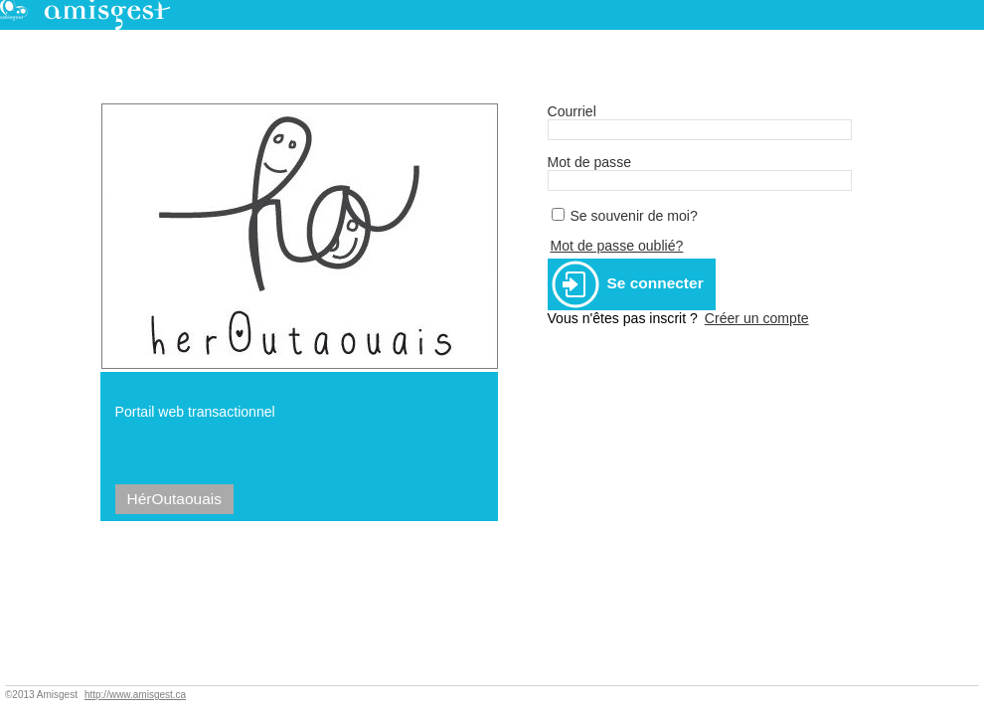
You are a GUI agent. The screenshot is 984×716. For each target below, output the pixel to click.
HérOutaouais (174, 498)
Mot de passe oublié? (617, 246)
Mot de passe (590, 162)
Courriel (572, 111)
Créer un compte (757, 318)
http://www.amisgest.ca (135, 694)
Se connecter (628, 284)
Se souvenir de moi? (633, 216)
